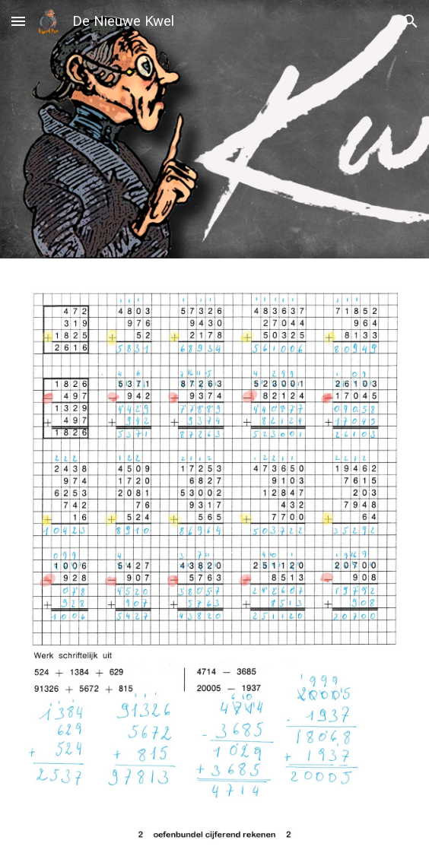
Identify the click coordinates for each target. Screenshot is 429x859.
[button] (18, 21)
